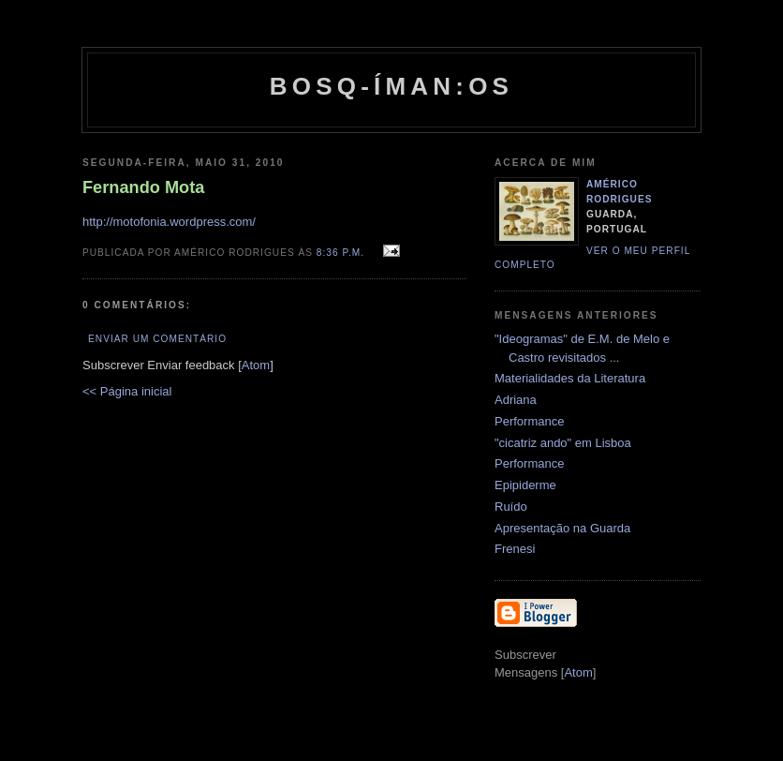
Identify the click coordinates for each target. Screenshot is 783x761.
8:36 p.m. (342, 252)
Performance (529, 421)
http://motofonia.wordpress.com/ (169, 222)
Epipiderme (525, 485)
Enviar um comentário (157, 339)
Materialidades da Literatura (570, 378)
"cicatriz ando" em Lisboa (563, 443)
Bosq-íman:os (391, 86)
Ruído (511, 507)
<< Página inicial (126, 391)
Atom (256, 365)
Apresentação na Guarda (562, 528)
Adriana (516, 400)
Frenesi (515, 549)
